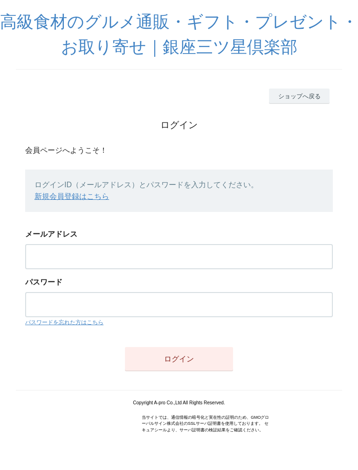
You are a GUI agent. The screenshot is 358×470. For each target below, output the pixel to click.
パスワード (43, 282)
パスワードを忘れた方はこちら (64, 322)
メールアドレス (51, 234)
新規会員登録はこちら (71, 196)
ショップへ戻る (299, 96)
